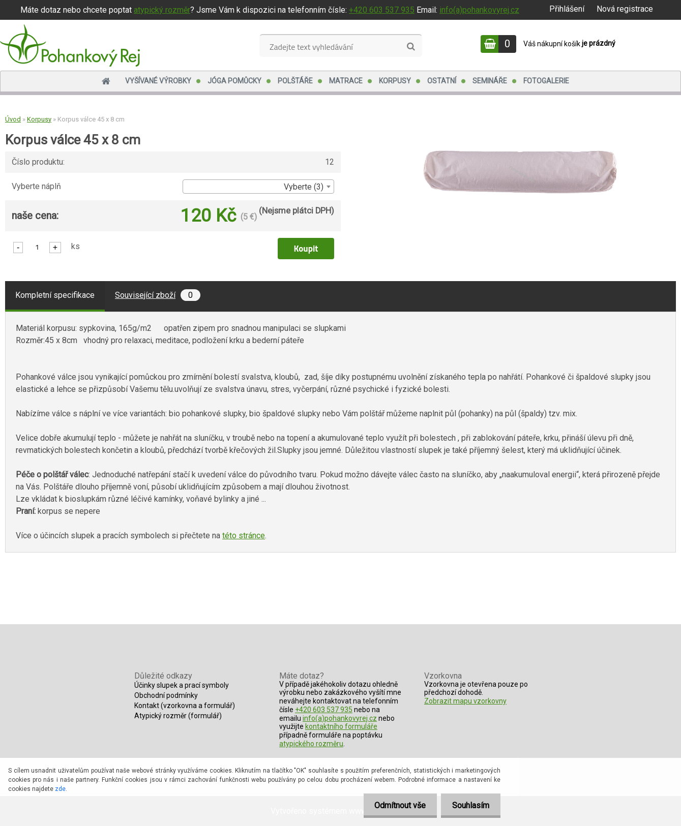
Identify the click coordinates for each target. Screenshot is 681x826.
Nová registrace (625, 9)
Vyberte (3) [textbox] (303, 187)
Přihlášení (566, 9)
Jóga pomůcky (234, 81)
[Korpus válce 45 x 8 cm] (520, 150)
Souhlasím (469, 805)
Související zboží (157, 295)
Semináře (489, 81)
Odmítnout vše (395, 805)
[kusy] (37, 247)
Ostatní (441, 81)
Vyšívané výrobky (158, 81)
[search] (411, 46)
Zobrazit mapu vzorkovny (465, 701)
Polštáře (295, 81)
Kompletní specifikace (55, 295)
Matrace (346, 81)
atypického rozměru (311, 744)
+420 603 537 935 (381, 10)
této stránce (243, 535)
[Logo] (70, 45)
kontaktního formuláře (341, 726)
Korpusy (395, 81)
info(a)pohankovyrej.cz (479, 10)
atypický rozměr (162, 10)
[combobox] (258, 186)
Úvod (13, 119)
